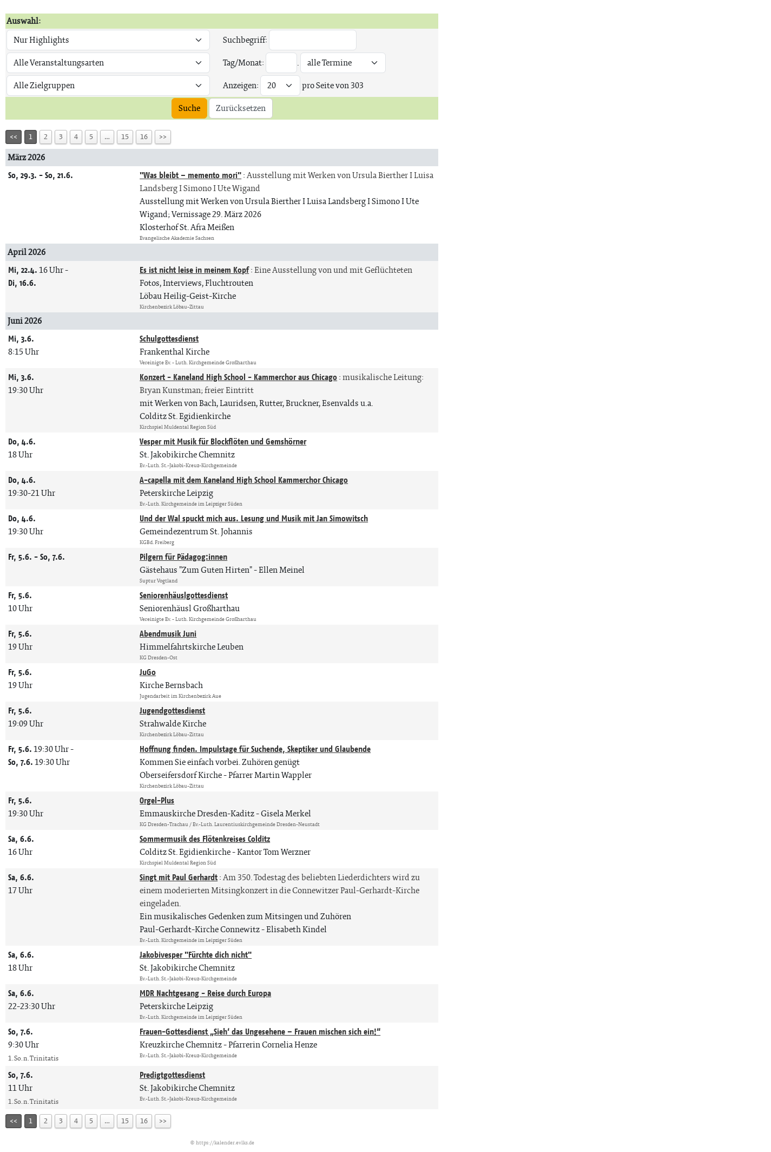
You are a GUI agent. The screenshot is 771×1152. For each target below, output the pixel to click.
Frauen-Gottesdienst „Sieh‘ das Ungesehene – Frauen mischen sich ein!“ (260, 1031)
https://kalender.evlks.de (225, 1142)
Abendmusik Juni (168, 633)
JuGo (148, 672)
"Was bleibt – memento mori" (190, 175)
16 (144, 137)
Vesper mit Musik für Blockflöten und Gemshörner (223, 441)
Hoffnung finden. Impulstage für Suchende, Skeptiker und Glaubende (255, 749)
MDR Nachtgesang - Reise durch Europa (205, 993)
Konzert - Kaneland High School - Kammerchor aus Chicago (238, 377)
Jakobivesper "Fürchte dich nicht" (196, 954)
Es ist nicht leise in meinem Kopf (194, 270)
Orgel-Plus (157, 800)
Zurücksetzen (241, 108)
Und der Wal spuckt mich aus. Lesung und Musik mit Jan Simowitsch (254, 518)
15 (125, 137)
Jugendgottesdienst (172, 710)
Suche (189, 108)
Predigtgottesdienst (172, 1075)
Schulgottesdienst (169, 338)
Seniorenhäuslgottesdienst (184, 595)
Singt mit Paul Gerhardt (179, 877)
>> (163, 137)
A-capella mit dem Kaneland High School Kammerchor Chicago (244, 480)
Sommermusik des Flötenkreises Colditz (205, 839)
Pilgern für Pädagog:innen (183, 556)
